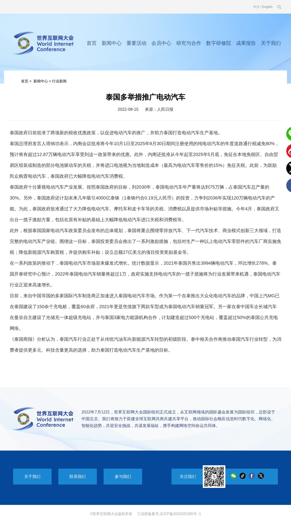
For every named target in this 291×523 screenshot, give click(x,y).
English (267, 7)
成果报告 (246, 43)
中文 (256, 7)
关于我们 (271, 43)
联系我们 (77, 476)
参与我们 (123, 476)
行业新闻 (59, 81)
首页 (92, 43)
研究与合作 (188, 43)
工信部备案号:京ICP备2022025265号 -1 (169, 514)
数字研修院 (218, 43)
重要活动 (136, 43)
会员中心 (161, 43)
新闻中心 (112, 43)
